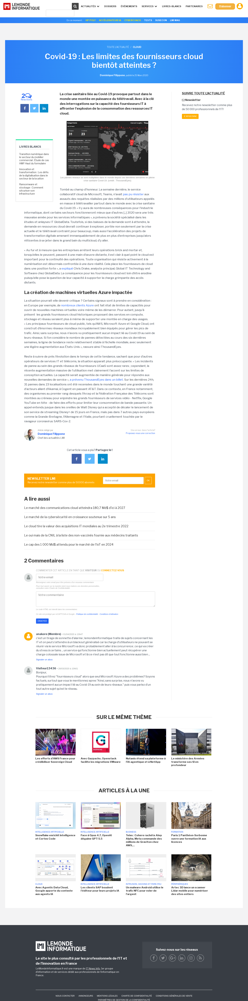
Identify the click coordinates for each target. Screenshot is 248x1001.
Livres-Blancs (171, 6)
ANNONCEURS (85, 996)
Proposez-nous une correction (140, 433)
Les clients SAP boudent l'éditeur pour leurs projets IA (100, 889)
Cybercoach (132, 20)
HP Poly (91, 20)
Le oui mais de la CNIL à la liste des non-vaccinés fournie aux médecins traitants (81, 535)
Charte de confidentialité (136, 996)
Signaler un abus (44, 659)
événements (129, 6)
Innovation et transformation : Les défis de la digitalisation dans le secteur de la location (34, 174)
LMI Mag (175, 20)
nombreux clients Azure (77, 305)
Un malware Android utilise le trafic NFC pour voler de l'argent (144, 891)
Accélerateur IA (110, 20)
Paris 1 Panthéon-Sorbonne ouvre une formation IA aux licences (189, 838)
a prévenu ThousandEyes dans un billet (96, 379)
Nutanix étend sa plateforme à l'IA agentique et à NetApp (146, 760)
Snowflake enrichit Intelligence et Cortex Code (55, 837)
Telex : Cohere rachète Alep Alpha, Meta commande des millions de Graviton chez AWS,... (144, 840)
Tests (148, 20)
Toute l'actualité (118, 47)
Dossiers (110, 6)
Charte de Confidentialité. (59, 588)
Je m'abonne (190, 116)
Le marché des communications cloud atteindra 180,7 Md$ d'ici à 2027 (74, 508)
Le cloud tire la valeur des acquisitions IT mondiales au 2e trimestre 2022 (76, 526)
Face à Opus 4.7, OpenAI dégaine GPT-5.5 (96, 837)
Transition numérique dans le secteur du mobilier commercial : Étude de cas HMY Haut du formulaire (34, 159)
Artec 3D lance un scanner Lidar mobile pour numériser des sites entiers (189, 891)
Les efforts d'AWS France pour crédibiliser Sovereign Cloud (55, 760)
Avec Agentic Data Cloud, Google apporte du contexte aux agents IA (54, 891)
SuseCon (161, 20)
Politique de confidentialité (87, 614)
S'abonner (225, 6)
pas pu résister (133, 194)
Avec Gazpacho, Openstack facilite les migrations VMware (101, 760)
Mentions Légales (107, 996)
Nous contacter (65, 996)
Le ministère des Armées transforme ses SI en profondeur (187, 762)
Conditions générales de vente (174, 996)
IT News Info (93, 968)
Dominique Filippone (51, 434)
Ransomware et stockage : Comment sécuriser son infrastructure (31, 189)
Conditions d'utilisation (109, 614)
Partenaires (194, 6)
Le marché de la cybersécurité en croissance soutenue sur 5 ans (70, 517)
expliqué (67, 268)
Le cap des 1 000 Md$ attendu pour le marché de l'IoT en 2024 (68, 544)
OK (148, 480)
